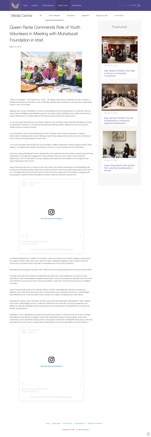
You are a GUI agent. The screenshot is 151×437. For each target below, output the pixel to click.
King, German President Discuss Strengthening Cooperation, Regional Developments (119, 120)
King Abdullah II (79, 423)
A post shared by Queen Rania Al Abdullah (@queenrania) (51, 249)
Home (48, 423)
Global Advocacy (48, 5)
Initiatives (35, 5)
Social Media (76, 5)
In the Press (119, 15)
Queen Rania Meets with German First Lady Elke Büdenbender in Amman (119, 168)
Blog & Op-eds (101, 15)
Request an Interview (95, 423)
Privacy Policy (67, 423)
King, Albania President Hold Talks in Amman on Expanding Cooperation (119, 73)
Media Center (63, 5)
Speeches (85, 15)
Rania (25, 5)
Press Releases (54, 15)
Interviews (71, 15)
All (41, 15)
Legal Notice (56, 423)
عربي (134, 5)
